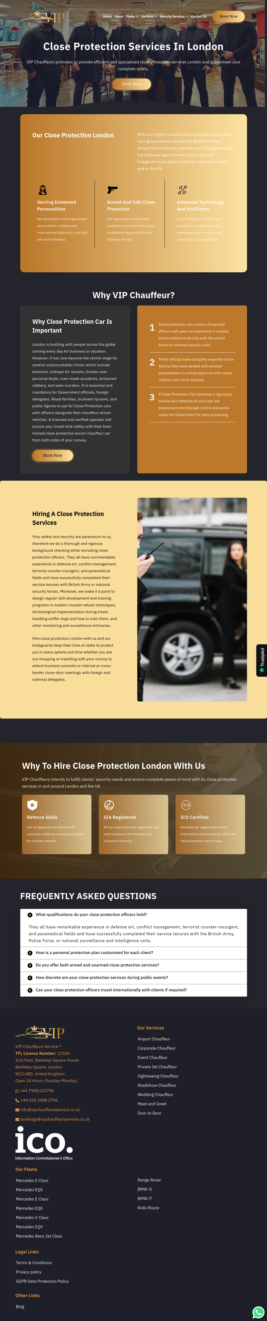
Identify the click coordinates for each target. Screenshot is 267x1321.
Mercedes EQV (29, 1227)
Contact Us (199, 16)
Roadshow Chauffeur (157, 1085)
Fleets (132, 16)
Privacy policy (28, 1272)
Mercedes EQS (29, 1190)
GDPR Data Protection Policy (42, 1281)
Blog (20, 1307)
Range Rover (149, 1180)
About (119, 16)
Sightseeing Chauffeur (158, 1076)
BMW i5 (145, 1189)
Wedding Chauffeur (156, 1095)
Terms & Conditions (34, 1263)
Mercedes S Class (32, 1181)
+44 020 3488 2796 (36, 1100)
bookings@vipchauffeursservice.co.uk (52, 1119)
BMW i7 (145, 1199)
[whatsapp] (258, 1312)
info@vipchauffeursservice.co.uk (47, 1110)
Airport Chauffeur (154, 1039)
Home (107, 16)
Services (149, 16)
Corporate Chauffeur (157, 1048)
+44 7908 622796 (34, 1091)
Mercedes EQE (29, 1208)
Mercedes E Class (32, 1199)
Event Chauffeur (153, 1058)
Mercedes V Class (32, 1218)
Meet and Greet (152, 1104)
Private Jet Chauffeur (157, 1067)
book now (229, 16)
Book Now (131, 84)
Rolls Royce (148, 1208)
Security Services (174, 16)
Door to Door (149, 1113)
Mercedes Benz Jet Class (39, 1236)
